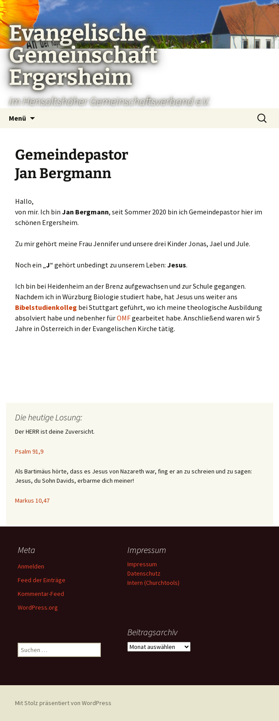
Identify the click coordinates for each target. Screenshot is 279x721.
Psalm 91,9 (29, 451)
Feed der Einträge (41, 580)
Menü (17, 118)
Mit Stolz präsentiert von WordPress (63, 703)
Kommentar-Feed (41, 594)
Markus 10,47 (32, 500)
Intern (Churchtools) (153, 583)
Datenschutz (144, 573)
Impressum (142, 564)
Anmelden (31, 566)
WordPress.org (38, 607)
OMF (123, 317)
